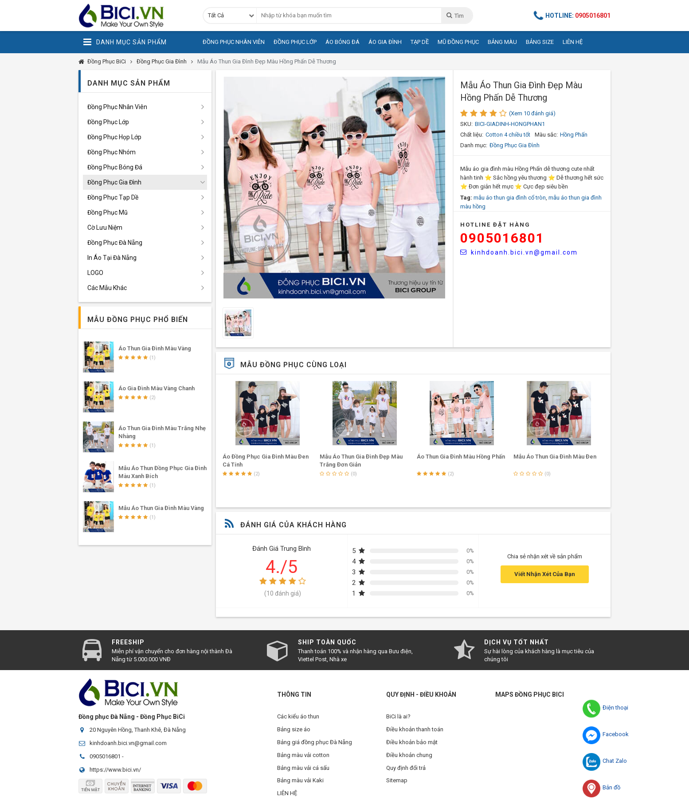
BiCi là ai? (398, 716)
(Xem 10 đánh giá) (532, 113)
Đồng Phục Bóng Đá (114, 167)
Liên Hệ (573, 42)
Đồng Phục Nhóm (111, 152)
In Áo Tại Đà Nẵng (112, 257)
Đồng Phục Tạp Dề (112, 197)
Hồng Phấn (573, 134)
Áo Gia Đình (385, 42)
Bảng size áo (293, 729)
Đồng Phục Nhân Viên (234, 42)
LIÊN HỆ (287, 796)
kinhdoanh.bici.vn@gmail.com (519, 252)
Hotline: (572, 15)
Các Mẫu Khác (107, 287)
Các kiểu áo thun (298, 716)
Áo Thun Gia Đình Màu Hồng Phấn (461, 456)
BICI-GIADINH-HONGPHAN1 (510, 124)
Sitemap (396, 783)
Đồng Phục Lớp (295, 42)
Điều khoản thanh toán (414, 729)
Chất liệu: (471, 134)
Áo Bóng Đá (342, 42)
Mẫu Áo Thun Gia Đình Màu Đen (554, 456)
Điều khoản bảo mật (412, 743)
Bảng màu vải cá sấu (303, 769)
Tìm (455, 15)
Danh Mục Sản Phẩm (125, 42)
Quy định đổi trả (406, 769)
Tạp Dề (420, 42)
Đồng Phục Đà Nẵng (114, 242)
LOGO (95, 272)
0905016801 (502, 238)
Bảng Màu (502, 42)
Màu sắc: (546, 134)
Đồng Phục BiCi (106, 61)
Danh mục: (473, 145)
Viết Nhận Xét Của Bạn (544, 574)
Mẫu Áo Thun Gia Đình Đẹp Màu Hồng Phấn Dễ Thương (266, 61)
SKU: (466, 124)
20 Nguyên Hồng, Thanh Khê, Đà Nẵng (138, 729)
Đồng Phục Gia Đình (162, 61)
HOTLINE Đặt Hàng (495, 224)
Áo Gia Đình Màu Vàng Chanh (156, 388)
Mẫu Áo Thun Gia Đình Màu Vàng (161, 508)
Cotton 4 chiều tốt (507, 134)
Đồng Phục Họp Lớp (114, 137)
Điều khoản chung (409, 756)
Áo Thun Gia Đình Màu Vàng (154, 348)
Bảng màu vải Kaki (300, 783)
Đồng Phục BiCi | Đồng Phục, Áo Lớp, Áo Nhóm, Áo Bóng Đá (133, 15)
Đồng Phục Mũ (107, 212)
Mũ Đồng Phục (458, 42)
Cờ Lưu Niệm (104, 227)
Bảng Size (540, 42)
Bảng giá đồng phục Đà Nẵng (314, 743)
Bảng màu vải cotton (303, 756)
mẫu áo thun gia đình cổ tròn (510, 197)
